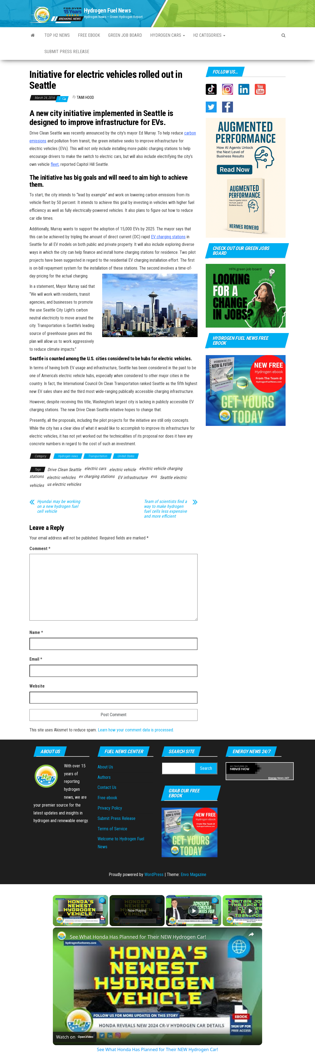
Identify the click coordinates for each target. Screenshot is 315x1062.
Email (35, 659)
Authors (104, 777)
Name (36, 632)
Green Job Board (125, 35)
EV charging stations (168, 236)
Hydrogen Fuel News (107, 10)
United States (125, 456)
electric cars (95, 468)
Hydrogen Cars (167, 35)
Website (37, 686)
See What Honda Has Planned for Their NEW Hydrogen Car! (138, 936)
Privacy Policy (110, 808)
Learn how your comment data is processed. (136, 730)
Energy (272, 778)
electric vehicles (61, 477)
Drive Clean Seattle (64, 469)
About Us (105, 767)
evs (154, 476)
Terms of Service (112, 828)
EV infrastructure (132, 477)
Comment (39, 548)
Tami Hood (85, 97)
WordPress (153, 874)
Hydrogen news (68, 456)
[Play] (193, 910)
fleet (55, 164)
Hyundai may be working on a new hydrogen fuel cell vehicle (58, 506)
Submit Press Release (66, 51)
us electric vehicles (64, 484)
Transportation (97, 456)
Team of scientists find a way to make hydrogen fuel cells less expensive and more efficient (165, 509)
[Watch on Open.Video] (74, 1037)
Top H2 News (57, 35)
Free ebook (89, 35)
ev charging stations (96, 476)
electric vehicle (122, 469)
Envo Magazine (193, 874)
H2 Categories (209, 35)
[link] (61, 936)
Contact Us (107, 787)
